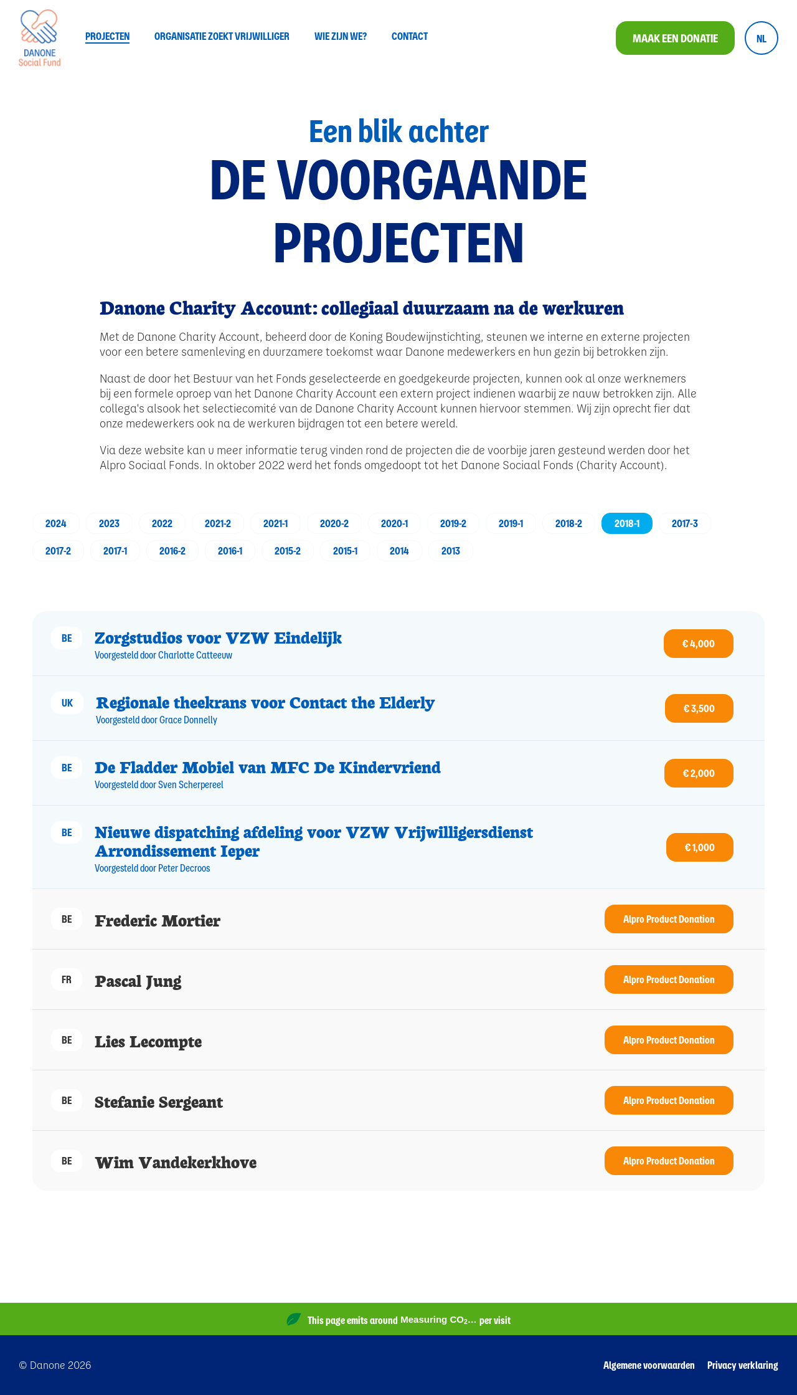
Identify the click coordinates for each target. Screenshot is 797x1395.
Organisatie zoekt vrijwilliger (222, 36)
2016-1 (230, 550)
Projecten (107, 36)
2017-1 (115, 550)
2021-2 (218, 523)
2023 (109, 523)
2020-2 (334, 523)
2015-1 (345, 550)
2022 (162, 523)
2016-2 (172, 550)
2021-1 (275, 523)
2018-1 (627, 523)
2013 (450, 550)
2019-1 (511, 523)
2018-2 (568, 523)
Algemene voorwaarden (649, 1365)
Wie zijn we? (340, 36)
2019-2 (453, 523)
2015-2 (288, 550)
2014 (399, 550)
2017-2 (58, 550)
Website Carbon (477, 1325)
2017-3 (685, 523)
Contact (410, 36)
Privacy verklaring (742, 1365)
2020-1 (394, 523)
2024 (56, 523)
